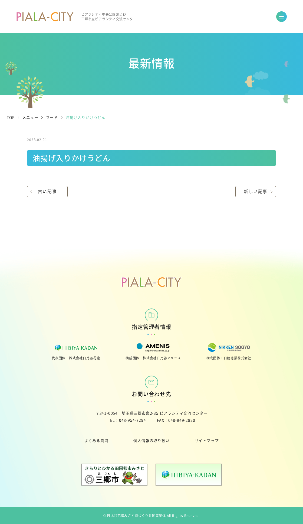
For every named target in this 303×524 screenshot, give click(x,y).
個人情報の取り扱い (151, 440)
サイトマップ (207, 440)
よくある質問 (96, 440)
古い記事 (47, 191)
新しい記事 (256, 191)
